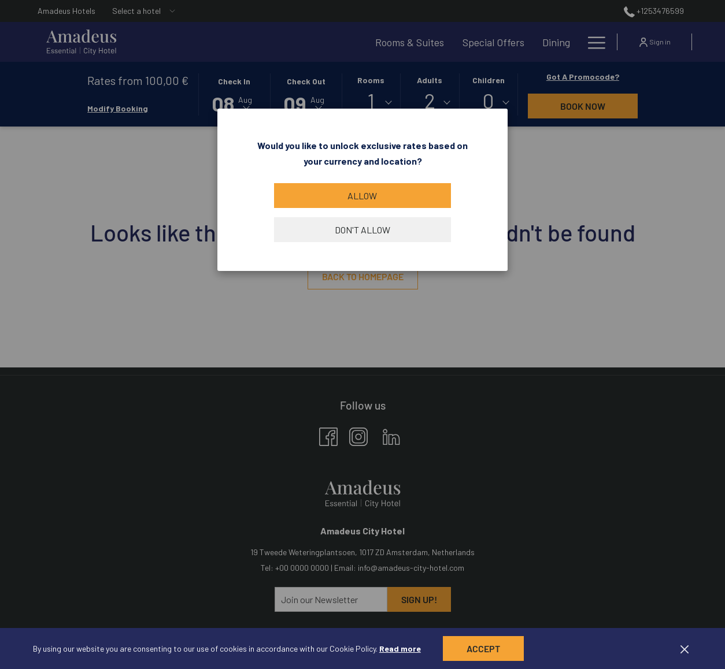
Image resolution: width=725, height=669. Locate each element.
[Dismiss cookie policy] (684, 648)
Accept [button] (483, 648)
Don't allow (362, 229)
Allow (362, 195)
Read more (400, 648)
